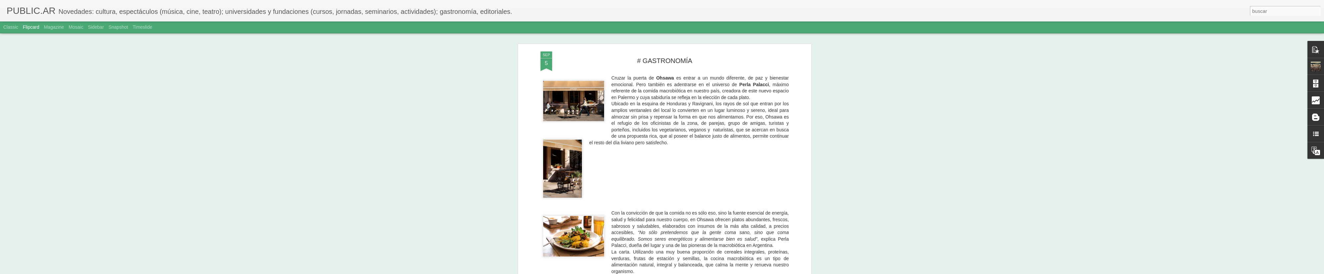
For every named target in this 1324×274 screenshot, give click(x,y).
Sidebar (96, 27)
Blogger (688, 270)
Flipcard (31, 27)
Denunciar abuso (710, 270)
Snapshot (118, 27)
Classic (10, 27)
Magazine (54, 27)
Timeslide (142, 27)
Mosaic (76, 27)
